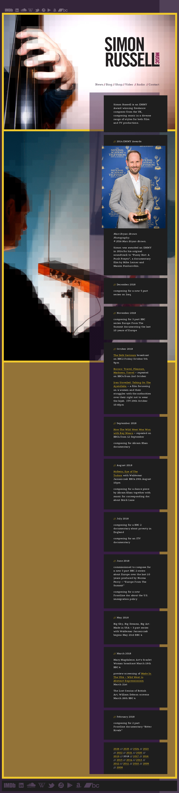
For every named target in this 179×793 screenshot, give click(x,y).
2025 (126, 749)
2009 (146, 763)
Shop (118, 84)
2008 (120, 767)
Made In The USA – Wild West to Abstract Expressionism (132, 677)
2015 (119, 760)
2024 (136, 749)
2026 (116, 749)
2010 (136, 763)
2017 (136, 756)
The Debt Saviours (124, 355)
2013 (139, 760)
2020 (139, 752)
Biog (109, 84)
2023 (146, 749)
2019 (116, 756)
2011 (126, 763)
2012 (116, 763)
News (99, 84)
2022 (119, 752)
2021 (129, 752)
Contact (154, 84)
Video (129, 84)
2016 (146, 756)
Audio (141, 84)
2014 (129, 760)
